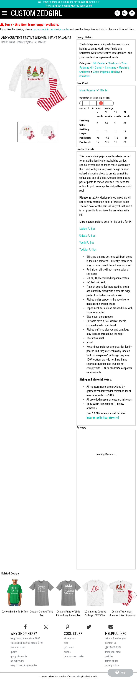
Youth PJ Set (86, 242)
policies (109, 656)
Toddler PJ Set (87, 249)
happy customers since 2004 (25, 638)
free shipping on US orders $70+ (27, 642)
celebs (67, 652)
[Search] (125, 13)
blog (66, 642)
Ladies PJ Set (87, 228)
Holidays (115, 72)
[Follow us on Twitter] (89, 627)
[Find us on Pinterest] (67, 627)
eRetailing (77, 676)
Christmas (113, 63)
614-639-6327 (113, 647)
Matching (124, 67)
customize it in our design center (51, 29)
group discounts (19, 656)
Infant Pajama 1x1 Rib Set (93, 90)
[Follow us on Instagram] (46, 627)
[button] (27, 132)
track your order (113, 652)
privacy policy (112, 665)
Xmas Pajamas (101, 72)
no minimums (17, 660)
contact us (110, 642)
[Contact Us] (118, 13)
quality (14, 652)
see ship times (18, 647)
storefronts (70, 638)
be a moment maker (74, 656)
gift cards (69, 647)
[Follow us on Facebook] (25, 627)
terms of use (111, 660)
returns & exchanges (115, 638)
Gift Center (99, 63)
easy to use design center (24, 665)
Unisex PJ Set (87, 235)
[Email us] (110, 627)
